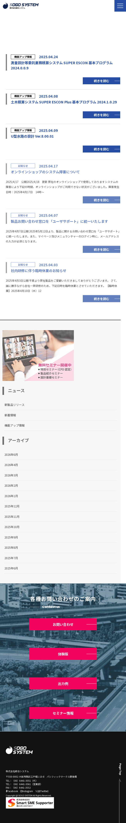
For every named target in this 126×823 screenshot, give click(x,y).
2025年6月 (8, 568)
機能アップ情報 (11, 425)
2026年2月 (8, 485)
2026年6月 (8, 454)
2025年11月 (8, 517)
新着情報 (7, 415)
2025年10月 (8, 527)
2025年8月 (8, 547)
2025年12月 (8, 506)
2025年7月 (8, 558)
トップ (9, 37)
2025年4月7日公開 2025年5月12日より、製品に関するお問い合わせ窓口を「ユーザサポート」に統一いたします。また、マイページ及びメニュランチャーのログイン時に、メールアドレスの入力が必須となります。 (62, 237)
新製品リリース (11, 405)
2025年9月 (8, 537)
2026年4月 (8, 465)
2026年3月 (8, 475)
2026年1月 (8, 496)
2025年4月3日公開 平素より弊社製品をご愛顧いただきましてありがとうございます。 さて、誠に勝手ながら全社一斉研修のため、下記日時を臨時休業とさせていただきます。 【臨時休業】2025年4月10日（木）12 (62, 287)
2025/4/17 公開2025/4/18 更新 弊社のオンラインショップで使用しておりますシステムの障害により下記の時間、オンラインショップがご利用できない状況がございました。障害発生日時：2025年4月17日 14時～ (62, 188)
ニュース (24, 37)
